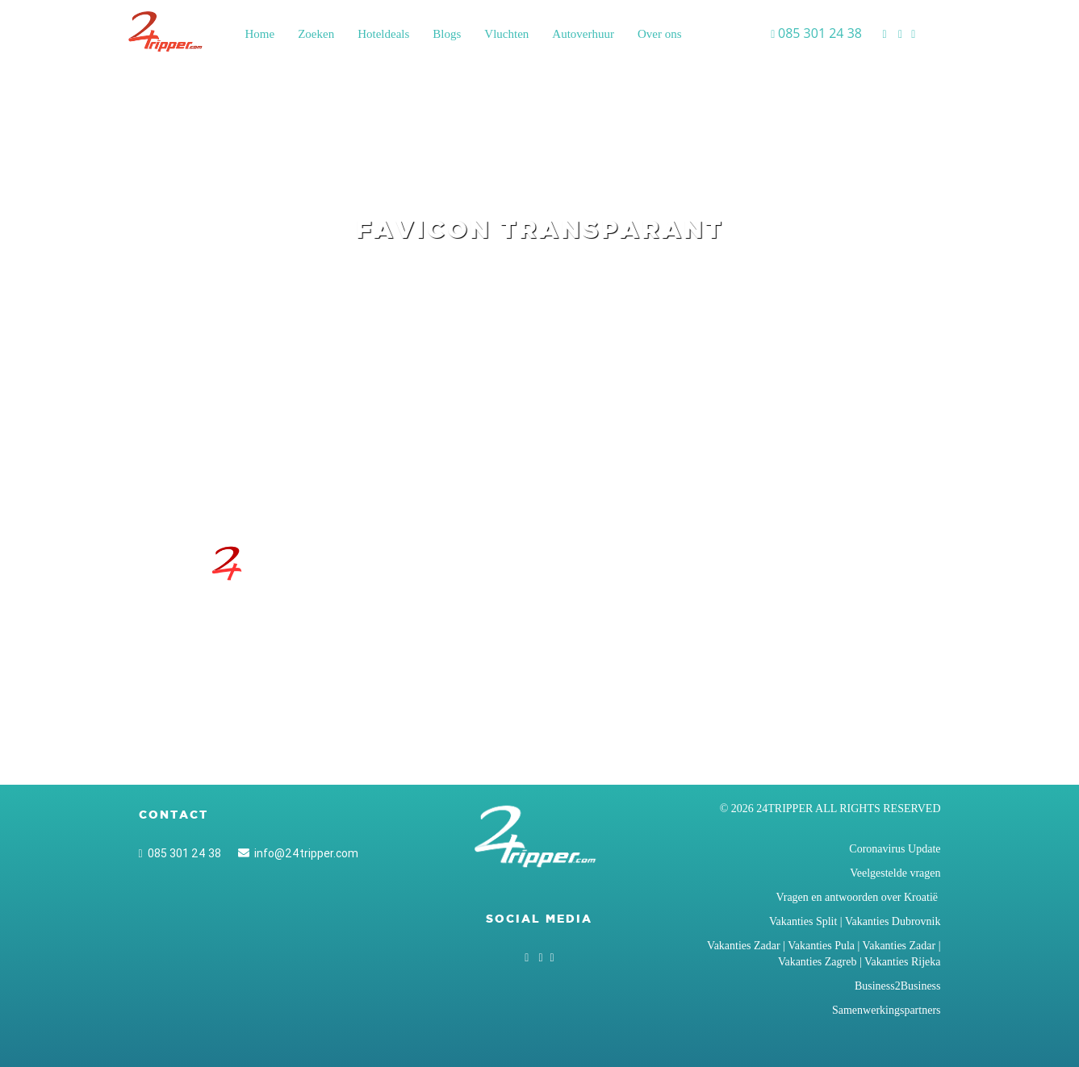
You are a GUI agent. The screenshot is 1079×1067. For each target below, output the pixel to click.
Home (260, 33)
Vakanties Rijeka (902, 962)
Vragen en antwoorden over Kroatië (858, 897)
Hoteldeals (383, 33)
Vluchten (506, 33)
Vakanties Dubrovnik (893, 921)
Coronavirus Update (894, 849)
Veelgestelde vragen (895, 873)
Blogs (447, 33)
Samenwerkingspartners (886, 1010)
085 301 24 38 (180, 853)
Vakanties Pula (821, 946)
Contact (173, 814)
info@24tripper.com (298, 853)
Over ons (660, 33)
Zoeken (316, 33)
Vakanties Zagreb (817, 962)
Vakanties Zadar (743, 946)
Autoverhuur (583, 33)
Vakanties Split (803, 921)
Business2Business (898, 986)
